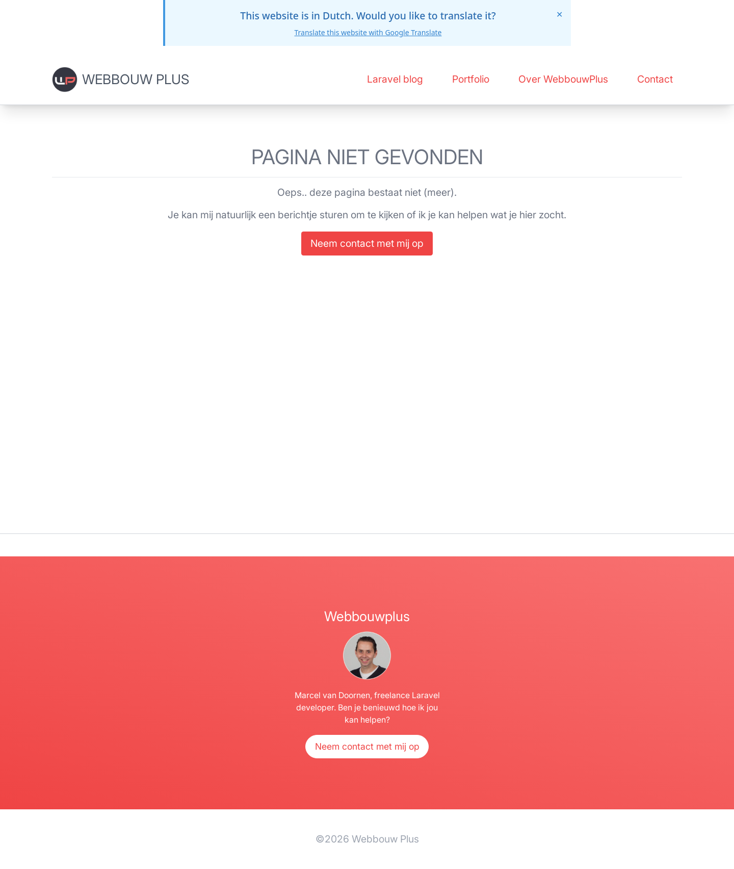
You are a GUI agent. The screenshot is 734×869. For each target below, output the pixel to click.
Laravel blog (395, 79)
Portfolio (470, 79)
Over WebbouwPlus (563, 79)
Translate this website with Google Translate (367, 32)
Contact (655, 79)
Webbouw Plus (135, 79)
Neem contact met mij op (367, 243)
